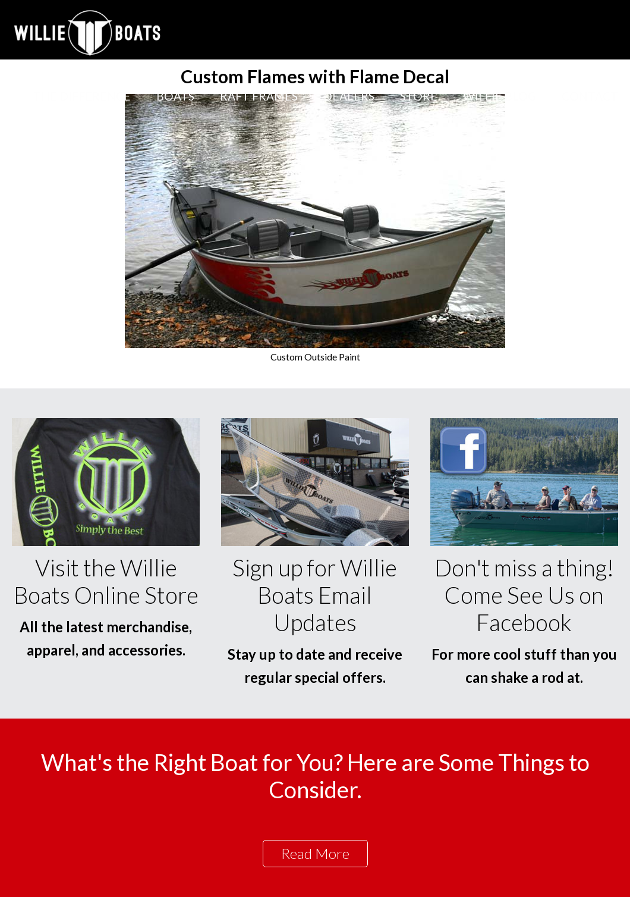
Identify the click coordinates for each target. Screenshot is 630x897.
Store (418, 96)
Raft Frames (259, 96)
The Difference (82, 96)
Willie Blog (499, 96)
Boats (175, 96)
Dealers (348, 96)
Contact (590, 96)
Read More (315, 853)
